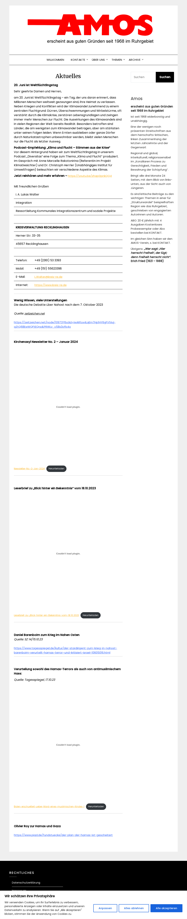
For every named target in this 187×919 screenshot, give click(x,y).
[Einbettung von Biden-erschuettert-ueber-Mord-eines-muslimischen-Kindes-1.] (68, 750)
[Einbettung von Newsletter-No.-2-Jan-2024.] (68, 407)
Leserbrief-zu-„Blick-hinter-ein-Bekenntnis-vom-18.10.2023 (48, 615)
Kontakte (78, 60)
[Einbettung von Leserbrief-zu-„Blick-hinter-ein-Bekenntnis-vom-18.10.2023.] (68, 554)
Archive (135, 60)
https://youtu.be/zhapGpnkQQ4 (91, 176)
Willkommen (55, 60)
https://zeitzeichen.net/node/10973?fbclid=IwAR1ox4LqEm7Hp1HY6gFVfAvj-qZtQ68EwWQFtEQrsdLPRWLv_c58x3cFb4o (68, 324)
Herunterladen (60, 468)
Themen (117, 60)
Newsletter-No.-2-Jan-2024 (30, 468)
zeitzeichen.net (35, 313)
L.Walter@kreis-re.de (49, 277)
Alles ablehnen (134, 908)
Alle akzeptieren (166, 908)
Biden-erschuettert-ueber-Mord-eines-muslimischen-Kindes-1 (51, 811)
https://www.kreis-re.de (51, 285)
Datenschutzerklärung (26, 888)
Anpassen (105, 908)
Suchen (164, 77)
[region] (93, 905)
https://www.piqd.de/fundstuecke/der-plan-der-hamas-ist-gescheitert (66, 841)
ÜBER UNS (98, 60)
